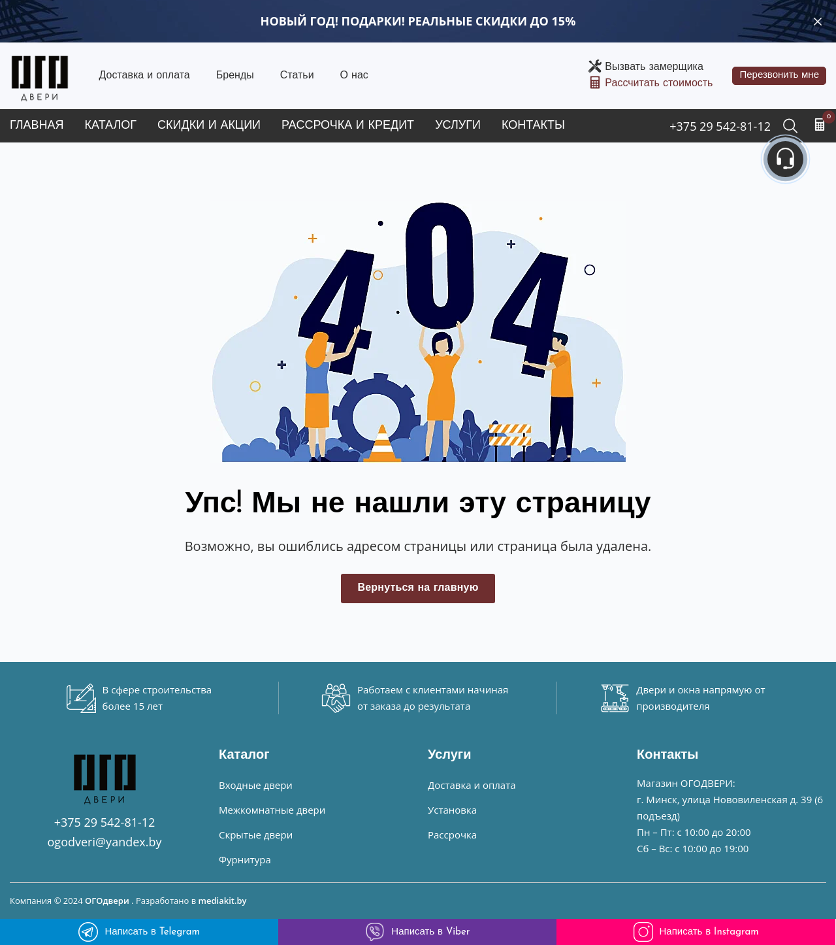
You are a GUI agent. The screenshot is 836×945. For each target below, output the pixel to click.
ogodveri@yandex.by (105, 842)
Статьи (297, 76)
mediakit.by (223, 900)
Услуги (458, 126)
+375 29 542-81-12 (720, 126)
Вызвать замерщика (654, 67)
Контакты (533, 126)
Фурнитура (245, 859)
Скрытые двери (256, 834)
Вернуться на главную (417, 588)
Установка (452, 809)
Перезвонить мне (779, 75)
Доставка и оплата (144, 76)
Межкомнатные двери (272, 809)
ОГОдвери (107, 900)
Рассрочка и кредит (347, 126)
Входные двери (256, 784)
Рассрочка (452, 834)
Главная (37, 126)
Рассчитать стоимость (659, 83)
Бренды (235, 76)
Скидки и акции (209, 126)
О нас (354, 76)
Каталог (111, 126)
